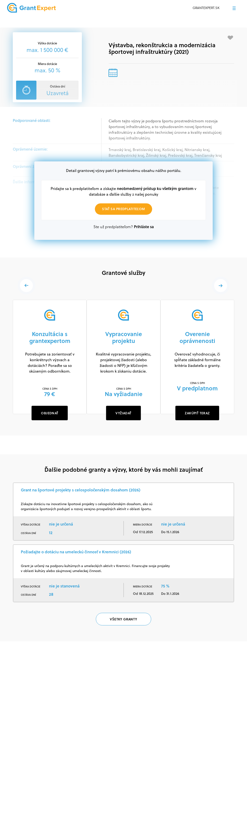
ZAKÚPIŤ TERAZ (197, 413)
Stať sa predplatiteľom (123, 209)
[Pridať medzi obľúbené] (230, 38)
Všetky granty (123, 619)
